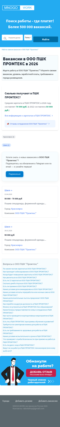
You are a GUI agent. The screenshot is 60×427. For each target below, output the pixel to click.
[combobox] (28, 37)
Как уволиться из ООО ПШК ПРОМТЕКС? (20, 277)
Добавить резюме (23, 400)
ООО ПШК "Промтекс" (30, 49)
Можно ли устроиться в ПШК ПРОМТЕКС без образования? (28, 307)
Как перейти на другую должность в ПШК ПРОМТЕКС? (26, 304)
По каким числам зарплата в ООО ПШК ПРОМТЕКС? (24, 268)
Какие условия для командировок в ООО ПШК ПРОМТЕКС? (28, 289)
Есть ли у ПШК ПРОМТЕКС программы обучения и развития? (28, 321)
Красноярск (17, 208)
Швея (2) (6, 145)
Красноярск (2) (8, 137)
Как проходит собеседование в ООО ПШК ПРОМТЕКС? (26, 271)
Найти (45, 39)
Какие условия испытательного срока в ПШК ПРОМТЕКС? (27, 336)
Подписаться (14, 174)
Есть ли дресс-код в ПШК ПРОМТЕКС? (18, 345)
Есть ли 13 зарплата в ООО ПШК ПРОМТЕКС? (21, 280)
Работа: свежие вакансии (11, 49)
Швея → (8, 190)
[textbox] (28, 37)
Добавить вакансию (48, 400)
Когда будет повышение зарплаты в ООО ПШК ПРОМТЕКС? (28, 274)
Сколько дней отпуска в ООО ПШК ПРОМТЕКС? (23, 283)
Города (5, 400)
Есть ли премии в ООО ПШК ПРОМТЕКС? (20, 286)
